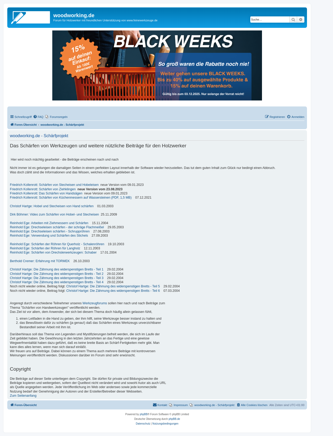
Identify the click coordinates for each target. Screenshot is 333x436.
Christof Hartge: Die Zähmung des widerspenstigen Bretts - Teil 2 (57, 274)
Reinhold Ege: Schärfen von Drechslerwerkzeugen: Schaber (53, 252)
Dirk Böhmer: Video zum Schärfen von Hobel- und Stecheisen (54, 214)
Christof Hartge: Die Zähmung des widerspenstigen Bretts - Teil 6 (113, 291)
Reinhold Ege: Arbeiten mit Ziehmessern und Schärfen (49, 223)
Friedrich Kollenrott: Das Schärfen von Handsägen (46, 193)
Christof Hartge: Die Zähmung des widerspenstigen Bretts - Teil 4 (57, 282)
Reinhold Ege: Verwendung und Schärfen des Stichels (49, 235)
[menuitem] (38, 117)
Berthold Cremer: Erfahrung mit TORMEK (40, 261)
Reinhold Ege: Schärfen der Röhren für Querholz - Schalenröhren (57, 244)
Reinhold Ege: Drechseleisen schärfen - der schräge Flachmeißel (57, 227)
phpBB (144, 414)
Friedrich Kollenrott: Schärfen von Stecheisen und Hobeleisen (54, 185)
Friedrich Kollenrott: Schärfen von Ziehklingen (43, 189)
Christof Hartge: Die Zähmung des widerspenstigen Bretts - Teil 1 (57, 269)
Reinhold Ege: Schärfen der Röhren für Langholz (45, 248)
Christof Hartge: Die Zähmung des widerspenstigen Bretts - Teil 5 (113, 286)
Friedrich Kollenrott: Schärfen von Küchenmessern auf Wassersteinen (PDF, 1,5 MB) (71, 197)
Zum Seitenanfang (23, 395)
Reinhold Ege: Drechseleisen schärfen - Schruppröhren (49, 231)
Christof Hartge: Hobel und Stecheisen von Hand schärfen (52, 206)
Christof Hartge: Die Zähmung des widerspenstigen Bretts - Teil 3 (57, 278)
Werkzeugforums (94, 303)
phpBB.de (174, 419)
